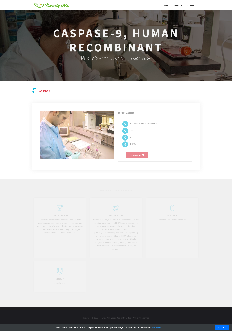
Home (165, 5)
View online (137, 155)
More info (156, 327)
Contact (191, 5)
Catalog (177, 5)
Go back (41, 90)
